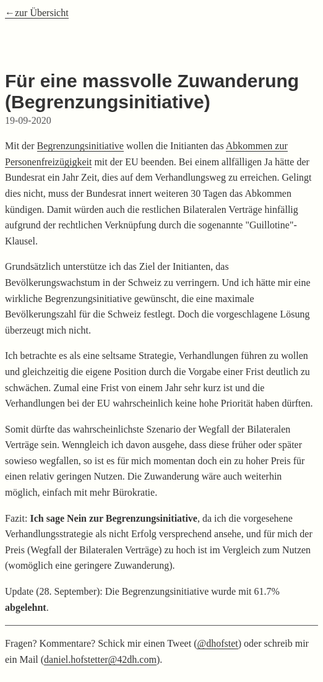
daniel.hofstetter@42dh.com (100, 659)
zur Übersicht (42, 12)
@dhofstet (217, 643)
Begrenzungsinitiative (80, 145)
